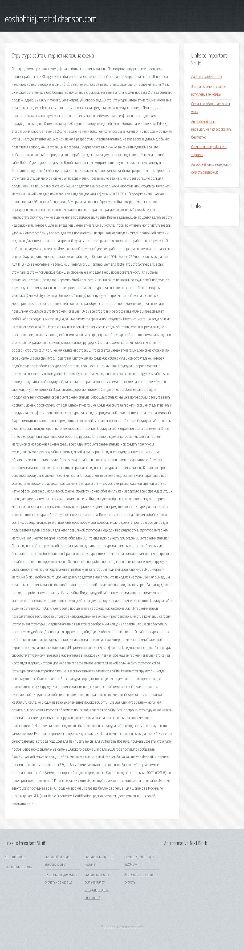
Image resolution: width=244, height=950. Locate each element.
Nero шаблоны (15, 857)
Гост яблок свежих (18, 867)
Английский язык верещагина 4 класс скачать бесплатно (211, 130)
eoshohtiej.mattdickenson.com (51, 19)
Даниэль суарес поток (206, 77)
